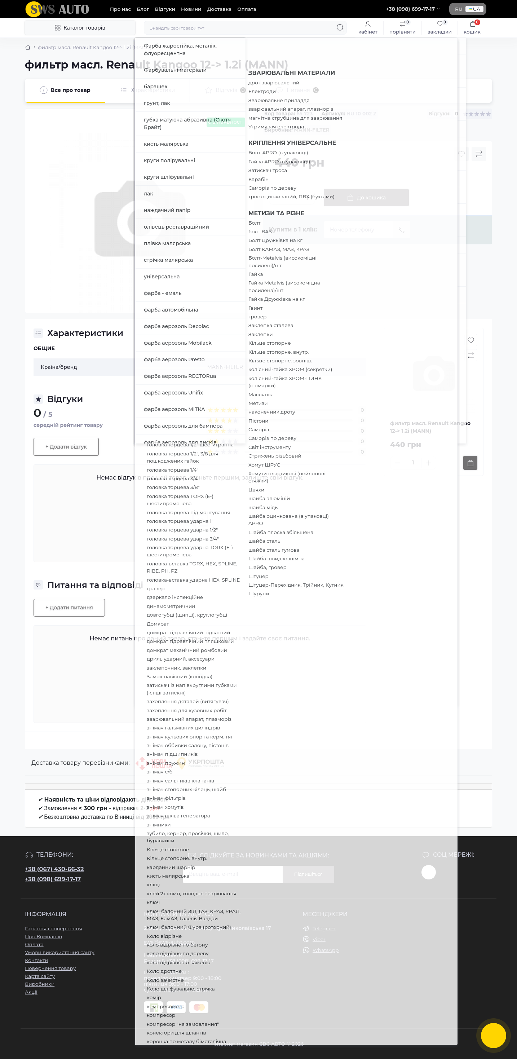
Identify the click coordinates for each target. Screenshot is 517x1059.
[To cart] (470, 463)
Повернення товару (50, 968)
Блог (143, 9)
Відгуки (165, 9)
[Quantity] (292, 198)
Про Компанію (43, 936)
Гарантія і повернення (53, 928)
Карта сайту (40, 976)
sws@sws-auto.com (169, 942)
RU (459, 9)
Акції (31, 992)
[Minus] (276, 198)
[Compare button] (479, 154)
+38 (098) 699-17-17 (53, 879)
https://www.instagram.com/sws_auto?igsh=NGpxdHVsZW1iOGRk (428, 872)
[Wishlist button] (461, 154)
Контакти (36, 960)
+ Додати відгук (66, 447)
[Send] (401, 229)
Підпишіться (308, 874)
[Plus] (307, 198)
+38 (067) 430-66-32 (54, 869)
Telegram (324, 928)
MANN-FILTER (311, 130)
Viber (319, 939)
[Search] (340, 28)
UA (474, 9)
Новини (191, 9)
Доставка (219, 9)
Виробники (39, 984)
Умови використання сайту (59, 952)
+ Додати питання (69, 607)
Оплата (246, 9)
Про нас (120, 9)
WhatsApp (326, 950)
